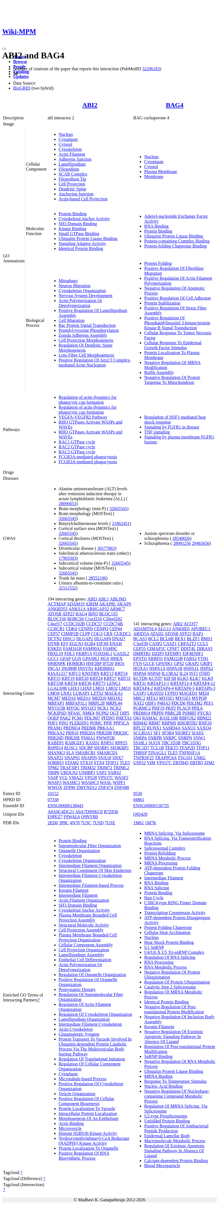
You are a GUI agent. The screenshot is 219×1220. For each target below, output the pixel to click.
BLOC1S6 (57, 618)
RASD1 (93, 742)
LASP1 (139, 693)
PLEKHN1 (79, 723)
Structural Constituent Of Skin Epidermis (95, 870)
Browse (20, 61)
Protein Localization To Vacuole (87, 1108)
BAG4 (175, 105)
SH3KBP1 (119, 747)
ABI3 (92, 599)
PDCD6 (178, 703)
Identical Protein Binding (81, 248)
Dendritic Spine (72, 189)
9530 (137, 793)
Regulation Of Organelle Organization (92, 974)
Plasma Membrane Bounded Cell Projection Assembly (88, 917)
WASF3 (55, 782)
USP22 (139, 762)
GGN (76, 658)
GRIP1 (206, 663)
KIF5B (170, 678)
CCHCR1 (56, 628)
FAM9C (110, 648)
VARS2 (114, 772)
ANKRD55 (58, 609)
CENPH (85, 628)
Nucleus (66, 134)
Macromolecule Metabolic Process (174, 1140)
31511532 (67, 588)
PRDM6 (88, 728)
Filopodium (69, 169)
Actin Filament (72, 154)
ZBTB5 (196, 762)
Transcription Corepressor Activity (175, 912)
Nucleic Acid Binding (163, 1086)
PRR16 (72, 733)
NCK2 (115, 708)
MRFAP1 (56, 703)
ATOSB (54, 614)
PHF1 (53, 723)
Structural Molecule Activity (84, 925)
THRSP (140, 752)
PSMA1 (88, 738)
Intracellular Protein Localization (88, 1113)
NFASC (74, 713)
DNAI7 (118, 638)
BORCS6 (75, 618)
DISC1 (69, 638)
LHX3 (73, 688)
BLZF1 (193, 638)
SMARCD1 (107, 752)
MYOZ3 (88, 708)
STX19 (86, 762)
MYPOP (199, 698)
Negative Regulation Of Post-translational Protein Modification (174, 1009)
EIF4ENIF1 (192, 653)
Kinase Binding (72, 228)
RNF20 (205, 723)
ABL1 (103, 599)
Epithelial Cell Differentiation (85, 959)
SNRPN (185, 738)
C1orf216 (93, 618)
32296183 (151, 68)
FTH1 (203, 658)
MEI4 (204, 693)
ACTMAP (57, 604)
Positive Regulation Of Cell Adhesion (177, 298)
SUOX (155, 742)
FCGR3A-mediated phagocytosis (88, 456)
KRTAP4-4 (164, 688)
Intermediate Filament (78, 895)
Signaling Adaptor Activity (82, 243)
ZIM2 (209, 762)
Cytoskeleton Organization (82, 290)
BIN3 (93, 614)
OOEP (53, 718)
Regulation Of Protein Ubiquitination (177, 982)
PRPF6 (157, 713)
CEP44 (116, 628)
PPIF (108, 723)
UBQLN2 (69, 772)
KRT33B (56, 683)
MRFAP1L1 (76, 703)
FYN (137, 663)
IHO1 (120, 663)
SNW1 (199, 738)
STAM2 (72, 762)
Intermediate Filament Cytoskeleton (90, 1024)
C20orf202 (112, 618)
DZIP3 (158, 653)
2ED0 (53, 822)
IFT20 (108, 663)
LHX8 (86, 688)
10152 (53, 793)
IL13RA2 (169, 673)
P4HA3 (163, 703)
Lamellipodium (72, 164)
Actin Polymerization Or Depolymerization (80, 303)
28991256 (182, 543)
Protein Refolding (160, 853)
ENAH (116, 643)
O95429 (140, 814)
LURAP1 (81, 693)
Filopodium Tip (72, 179)
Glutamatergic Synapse (79, 1034)
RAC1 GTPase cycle (77, 442)
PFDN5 (108, 718)
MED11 (84, 698)
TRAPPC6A (166, 757)
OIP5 (124, 713)
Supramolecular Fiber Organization (90, 845)
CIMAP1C (156, 648)
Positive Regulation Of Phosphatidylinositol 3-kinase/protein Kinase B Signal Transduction (177, 323)
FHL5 (69, 653)
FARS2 (190, 658)
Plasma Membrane (160, 171)
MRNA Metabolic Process (167, 858)
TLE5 (125, 762)
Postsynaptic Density (77, 989)
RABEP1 (56, 742)
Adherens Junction (75, 159)
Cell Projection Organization (84, 949)
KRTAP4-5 (185, 688)
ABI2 (89, 105)
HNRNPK (57, 663)
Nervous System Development (86, 295)
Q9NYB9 (89, 816)
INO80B (69, 668)
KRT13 (106, 673)
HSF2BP (93, 663)
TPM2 (53, 767)
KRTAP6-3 (205, 688)
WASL (106, 782)
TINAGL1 (157, 752)
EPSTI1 (140, 658)
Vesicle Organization (77, 1093)
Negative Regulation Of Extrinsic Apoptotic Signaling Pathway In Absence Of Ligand (173, 1036)
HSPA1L (191, 668)
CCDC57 (94, 623)
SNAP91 (72, 757)
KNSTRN (90, 673)
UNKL (200, 757)
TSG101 (185, 757)
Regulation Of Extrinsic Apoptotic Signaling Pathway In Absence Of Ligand (174, 1150)
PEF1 (208, 703)
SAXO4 (204, 728)
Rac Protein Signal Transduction (87, 325)
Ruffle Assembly (159, 372)
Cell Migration (72, 320)
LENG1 (114, 683)
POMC (96, 723)
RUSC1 (71, 747)
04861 (138, 799)
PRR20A (87, 733)
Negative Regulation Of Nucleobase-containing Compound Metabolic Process (176, 1096)
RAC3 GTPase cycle (77, 451)
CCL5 (202, 643)
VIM (151, 762)
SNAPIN (89, 757)
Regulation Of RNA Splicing (169, 957)
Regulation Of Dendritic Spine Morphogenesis (86, 347)
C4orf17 (55, 623)
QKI (137, 718)
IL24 (184, 673)
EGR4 (89, 643)
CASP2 (155, 643)
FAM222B (173, 658)
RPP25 (121, 742)
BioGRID (21, 88)
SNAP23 (55, 757)
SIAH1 (197, 733)
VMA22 (76, 777)
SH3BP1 (101, 747)
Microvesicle (70, 1128)
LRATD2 (155, 693)
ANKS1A (77, 609)
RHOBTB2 (187, 723)
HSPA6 (139, 673)
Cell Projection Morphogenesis (86, 340)
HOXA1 (140, 668)
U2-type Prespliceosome (165, 1116)
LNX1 (66, 693)
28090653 (67, 503)
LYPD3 (171, 693)
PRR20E (72, 738)
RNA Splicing (156, 887)
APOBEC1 (200, 628)
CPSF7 (173, 648)
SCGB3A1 (142, 733)
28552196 (97, 578)
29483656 (200, 543)
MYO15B (56, 708)
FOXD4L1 (102, 653)
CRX (108, 633)
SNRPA (140, 738)
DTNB (54, 643)
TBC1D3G (191, 742)
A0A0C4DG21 (61, 811)
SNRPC (170, 738)
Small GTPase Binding (79, 233)
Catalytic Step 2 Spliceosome (170, 987)
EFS (64, 643)
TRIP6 (53, 772)
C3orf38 (140, 643)
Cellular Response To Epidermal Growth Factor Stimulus (172, 345)
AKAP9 (124, 604)
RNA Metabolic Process (165, 967)
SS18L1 (140, 742)
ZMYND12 (86, 787)
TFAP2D (187, 747)
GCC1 (53, 658)
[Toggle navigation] (4, 49)
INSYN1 (86, 668)
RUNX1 (154, 728)
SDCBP (86, 747)
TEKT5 (171, 747)
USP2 (101, 772)
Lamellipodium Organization (84, 1019)
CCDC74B (113, 623)
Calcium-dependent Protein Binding (176, 1160)
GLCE (149, 663)
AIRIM (91, 604)
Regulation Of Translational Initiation (92, 1059)
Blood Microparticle (162, 1165)
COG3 (97, 633)
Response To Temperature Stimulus (175, 1081)
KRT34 (71, 683)
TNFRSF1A (189, 752)
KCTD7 (156, 678)
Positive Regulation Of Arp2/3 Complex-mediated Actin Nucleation (95, 362)
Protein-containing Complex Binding (176, 241)
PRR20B (104, 733)
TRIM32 (88, 767)
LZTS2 (97, 693)
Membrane (153, 176)
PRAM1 (55, 728)
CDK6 (71, 628)
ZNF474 (105, 787)
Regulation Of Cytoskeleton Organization (95, 1014)
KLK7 (195, 678)
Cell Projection (72, 184)
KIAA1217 (57, 673)
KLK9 (207, 678)
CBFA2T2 (187, 643)
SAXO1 (189, 728)
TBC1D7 (141, 747)
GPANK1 (91, 658)
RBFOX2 (187, 718)
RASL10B (168, 718)
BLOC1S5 (108, 614)
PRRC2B (173, 713)
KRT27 (110, 678)
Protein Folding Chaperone (168, 927)
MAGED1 (188, 693)
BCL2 (153, 638)
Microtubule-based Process (82, 1078)
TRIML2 (121, 767)
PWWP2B (105, 738)
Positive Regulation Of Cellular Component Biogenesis (86, 1101)
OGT (114, 713)
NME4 (89, 713)
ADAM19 (75, 604)
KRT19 (68, 678)
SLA (70, 752)
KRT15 (54, 678)
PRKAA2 (56, 733)
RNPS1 (107, 742)
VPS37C (105, 777)
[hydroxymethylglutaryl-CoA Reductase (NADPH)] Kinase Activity (94, 1141)
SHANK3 (56, 752)
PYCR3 (204, 713)
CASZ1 (170, 643)
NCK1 (103, 708)
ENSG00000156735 (151, 805)
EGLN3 (76, 643)
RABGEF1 (74, 742)
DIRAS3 (204, 648)
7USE (110, 822)
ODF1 (150, 703)
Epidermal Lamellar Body (167, 1135)
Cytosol (65, 144)
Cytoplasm (68, 139)
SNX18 (104, 757)
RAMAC (150, 718)
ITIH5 (204, 673)
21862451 (121, 523)
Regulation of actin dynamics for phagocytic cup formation (88, 400)
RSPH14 (55, 747)
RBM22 (204, 718)
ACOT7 (191, 623)
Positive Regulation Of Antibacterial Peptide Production (176, 1128)
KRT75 (99, 683)
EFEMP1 (173, 653)
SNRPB (155, 738)
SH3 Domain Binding (78, 223)
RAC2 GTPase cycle (77, 447)
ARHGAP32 (97, 609)
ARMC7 (117, 609)
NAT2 (138, 703)
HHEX (116, 658)
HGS (104, 658)
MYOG (73, 708)
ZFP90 (69, 787)
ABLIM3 (118, 599)
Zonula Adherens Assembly (83, 335)
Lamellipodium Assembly (81, 954)
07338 (53, 799)
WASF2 (121, 777)
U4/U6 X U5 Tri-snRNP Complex (174, 952)
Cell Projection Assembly (81, 930)
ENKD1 (55, 648)
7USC (86, 822)
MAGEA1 (114, 693)
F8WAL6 (72, 816)
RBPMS (168, 723)
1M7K (151, 822)
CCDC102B (74, 623)
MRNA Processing (160, 863)
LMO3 (125, 688)
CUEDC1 (122, 633)
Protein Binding (73, 213)
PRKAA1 (105, 728)
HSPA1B (174, 668)
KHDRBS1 (105, 668)
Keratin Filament (74, 890)
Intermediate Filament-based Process (91, 885)
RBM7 (155, 723)
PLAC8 (183, 708)
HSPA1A (157, 668)
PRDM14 (71, 728)
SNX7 (118, 757)
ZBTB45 (180, 762)
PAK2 (65, 718)
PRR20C (121, 733)
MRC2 (139, 698)
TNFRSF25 (143, 757)
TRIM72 (104, 767)
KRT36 (85, 683)
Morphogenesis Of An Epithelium (88, 1118)
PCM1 (77, 718)
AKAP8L (107, 604)
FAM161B (72, 648)
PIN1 (63, 723)
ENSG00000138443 (65, 805)
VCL (63, 777)
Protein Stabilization (162, 303)
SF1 (157, 733)
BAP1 (198, 633)
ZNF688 (121, 787)
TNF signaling (157, 432)
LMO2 (112, 688)
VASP (53, 777)
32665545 (118, 508)
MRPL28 (96, 703)
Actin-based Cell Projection (83, 198)
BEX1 (180, 638)
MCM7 (54, 698)
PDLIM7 (92, 718)
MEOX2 (114, 698)
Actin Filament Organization (84, 900)
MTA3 (152, 698)
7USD (97, 822)
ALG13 (164, 628)
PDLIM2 (194, 703)
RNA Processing (158, 962)
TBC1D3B (170, 742)
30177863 (106, 548)
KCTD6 (140, 678)
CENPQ (101, 628)
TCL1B (157, 747)
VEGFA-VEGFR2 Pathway (83, 417)
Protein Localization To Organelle (88, 1148)
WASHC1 (71, 782)
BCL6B (167, 638)
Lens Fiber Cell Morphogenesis (86, 355)
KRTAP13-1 (158, 683)
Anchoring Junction (76, 194)
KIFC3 (75, 673)
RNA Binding (156, 226)
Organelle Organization (79, 850)
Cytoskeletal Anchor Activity (84, 218)
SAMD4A (171, 728)
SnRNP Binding (158, 1056)
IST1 (193, 673)
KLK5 (182, 678)
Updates (21, 76)
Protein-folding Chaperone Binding (175, 246)
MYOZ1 (166, 698)
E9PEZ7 (55, 816)
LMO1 (99, 688)
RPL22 (139, 728)
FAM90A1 (92, 648)
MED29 (99, 698)
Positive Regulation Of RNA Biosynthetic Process (84, 1155)
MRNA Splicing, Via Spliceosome (174, 833)
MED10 (69, 698)
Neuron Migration (75, 285)
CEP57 (54, 633)
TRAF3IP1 (70, 767)
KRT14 (120, 673)
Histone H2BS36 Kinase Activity (88, 1133)
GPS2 (179, 663)
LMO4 (54, 693)
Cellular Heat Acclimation (167, 932)
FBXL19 (55, 653)
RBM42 (140, 723)
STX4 (99, 762)
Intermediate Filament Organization (90, 865)
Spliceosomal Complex (164, 848)
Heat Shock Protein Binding (169, 942)
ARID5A (141, 633)
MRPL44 (114, 703)
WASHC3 (90, 782)
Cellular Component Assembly (86, 944)
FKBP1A (84, 653)
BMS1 (206, 638)
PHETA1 (124, 718)
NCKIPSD (57, 713)
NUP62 (102, 713)
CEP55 (139, 648)
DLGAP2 (84, 638)
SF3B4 (167, 733)
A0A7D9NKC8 (89, 811)
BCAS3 (140, 638)
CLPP (85, 633)
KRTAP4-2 (143, 688)
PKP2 (171, 708)
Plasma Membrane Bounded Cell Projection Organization (88, 937)
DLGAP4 (102, 638)
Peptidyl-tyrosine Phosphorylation (89, 330)
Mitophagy (68, 280)
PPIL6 (197, 708)
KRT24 (96, 678)
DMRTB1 (142, 653)
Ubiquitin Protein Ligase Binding (88, 238)
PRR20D (56, 738)
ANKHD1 (181, 628)
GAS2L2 (121, 653)
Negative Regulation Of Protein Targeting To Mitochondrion (172, 380)
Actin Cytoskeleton (76, 1029)
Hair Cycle (153, 897)
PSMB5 (189, 713)
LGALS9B (57, 688)
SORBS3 (56, 762)
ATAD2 (156, 633)
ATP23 (68, 614)
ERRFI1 (155, 658)
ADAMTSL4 (145, 628)
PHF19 (158, 708)
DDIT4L (188, 648)
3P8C (64, 822)
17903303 (67, 558)
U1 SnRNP (154, 947)
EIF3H (103, 643)
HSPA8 (153, 673)
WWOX (55, 787)
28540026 (181, 538)
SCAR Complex (73, 174)
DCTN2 (55, 638)
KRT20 (82, 678)
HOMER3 (76, 663)
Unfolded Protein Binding (167, 1121)
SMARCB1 (85, 752)
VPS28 (90, 777)
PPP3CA (121, 723)
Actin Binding (71, 1123)
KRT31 (124, 678)
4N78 (75, 822)
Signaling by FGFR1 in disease (171, 427)
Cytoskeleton (70, 149)
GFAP (65, 658)
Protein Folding (158, 263)
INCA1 (54, 668)
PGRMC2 (142, 708)
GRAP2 (192, 663)
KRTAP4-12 (204, 683)
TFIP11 (112, 762)
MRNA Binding (158, 1076)
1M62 (138, 822)
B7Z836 (111, 811)
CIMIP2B (69, 633)
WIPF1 (119, 782)
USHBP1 (87, 772)
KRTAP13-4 (181, 683)
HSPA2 (206, 668)
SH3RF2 (182, 733)
